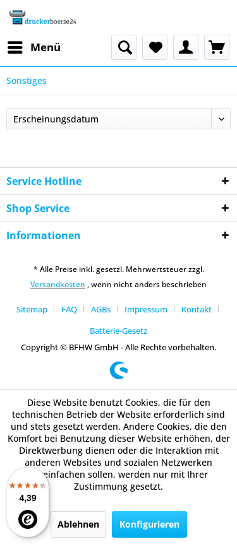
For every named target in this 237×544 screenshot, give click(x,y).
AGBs (101, 309)
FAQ (69, 309)
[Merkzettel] (154, 47)
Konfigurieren (149, 524)
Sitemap (31, 309)
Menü (34, 45)
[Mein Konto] (185, 47)
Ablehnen (78, 524)
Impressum (146, 309)
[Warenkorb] (216, 47)
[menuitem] (33, 47)
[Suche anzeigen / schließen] (124, 47)
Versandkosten (57, 284)
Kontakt (196, 309)
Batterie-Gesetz (118, 330)
